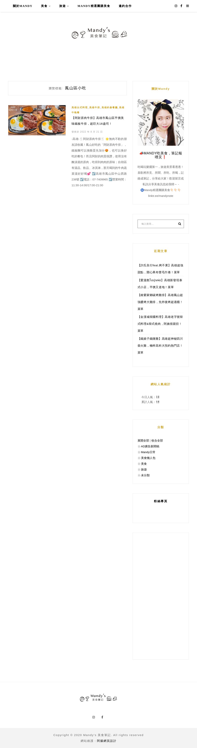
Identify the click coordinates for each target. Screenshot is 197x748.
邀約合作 (125, 6)
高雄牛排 (94, 107)
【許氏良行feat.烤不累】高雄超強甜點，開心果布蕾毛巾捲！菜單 (160, 269)
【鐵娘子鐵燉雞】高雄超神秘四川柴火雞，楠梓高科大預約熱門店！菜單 (160, 345)
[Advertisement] (161, 596)
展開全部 (143, 440)
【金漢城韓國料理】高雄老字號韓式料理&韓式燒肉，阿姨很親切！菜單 (160, 323)
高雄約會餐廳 (110, 107)
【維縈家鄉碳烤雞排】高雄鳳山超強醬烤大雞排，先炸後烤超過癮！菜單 (160, 302)
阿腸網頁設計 (107, 740)
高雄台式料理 (80, 107)
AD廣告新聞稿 (150, 446)
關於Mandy (23, 6)
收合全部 (157, 440)
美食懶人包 (148, 457)
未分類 (145, 475)
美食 (44, 6)
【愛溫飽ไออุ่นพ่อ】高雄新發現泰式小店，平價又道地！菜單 (160, 283)
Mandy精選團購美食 (94, 6)
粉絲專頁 (160, 501)
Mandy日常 (148, 452)
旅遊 (62, 6)
